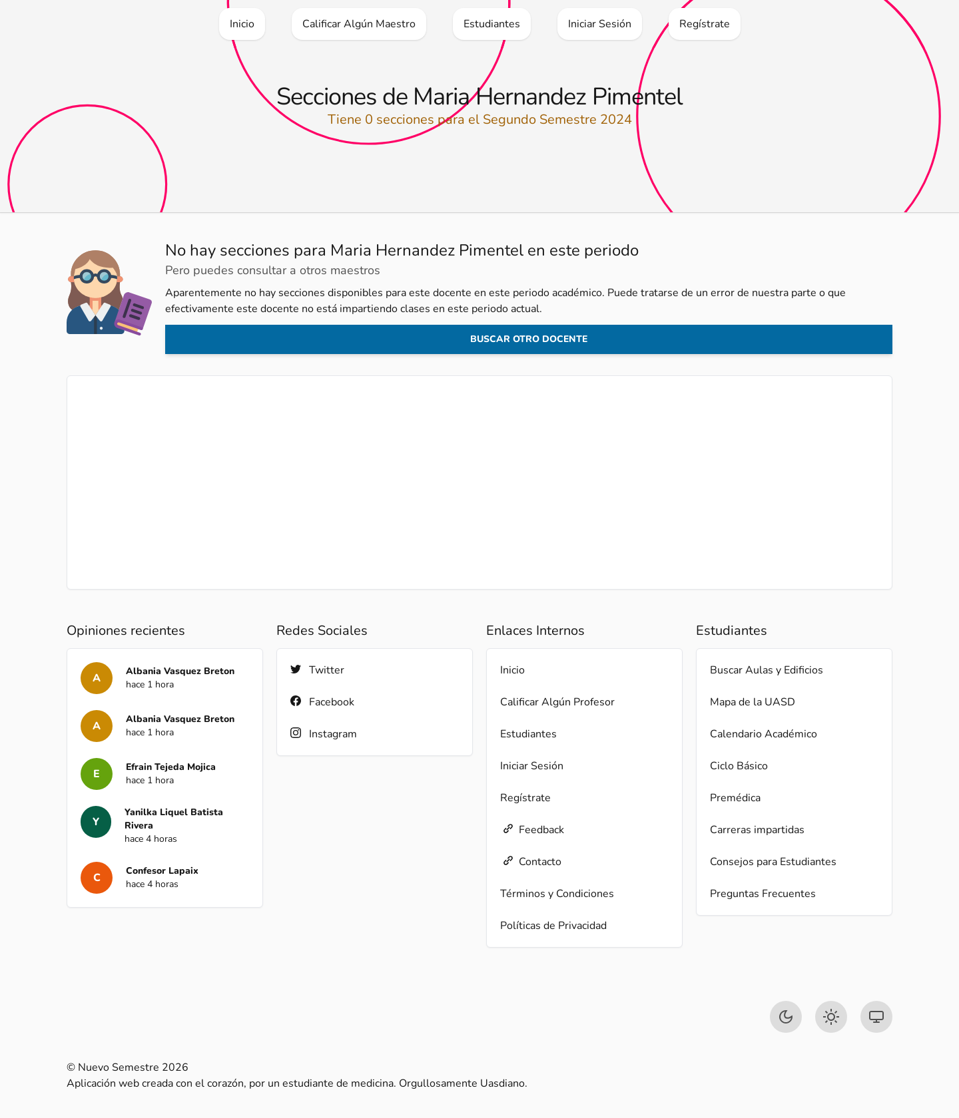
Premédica (735, 798)
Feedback (532, 829)
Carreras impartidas (757, 830)
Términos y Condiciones (557, 893)
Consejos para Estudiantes (773, 861)
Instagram (323, 733)
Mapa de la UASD (752, 702)
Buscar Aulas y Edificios (766, 670)
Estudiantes (528, 734)
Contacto (530, 861)
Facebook (322, 701)
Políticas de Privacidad (553, 925)
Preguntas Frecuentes (763, 893)
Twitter (317, 669)
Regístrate (525, 798)
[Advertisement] (479, 482)
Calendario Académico (763, 734)
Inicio (512, 670)
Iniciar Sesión (531, 766)
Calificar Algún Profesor (557, 702)
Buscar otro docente (528, 339)
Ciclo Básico (739, 766)
